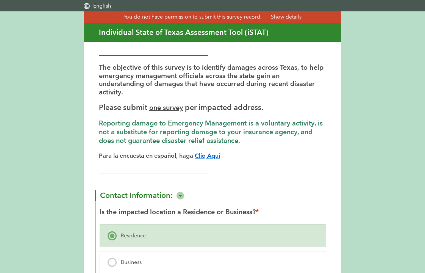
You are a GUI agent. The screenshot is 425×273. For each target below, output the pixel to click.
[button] (180, 194)
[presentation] (213, 234)
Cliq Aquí (208, 154)
